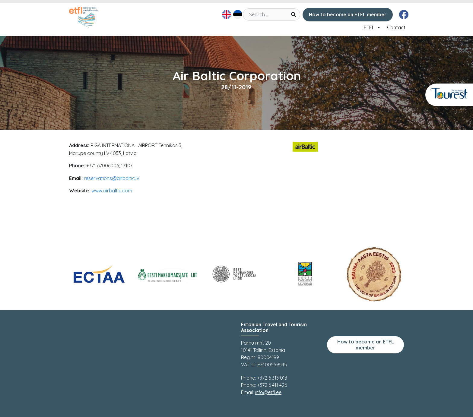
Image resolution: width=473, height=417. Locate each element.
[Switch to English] (225, 14)
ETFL (372, 27)
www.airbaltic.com (111, 191)
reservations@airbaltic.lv (111, 178)
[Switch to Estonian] (237, 14)
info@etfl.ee (268, 392)
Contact (396, 27)
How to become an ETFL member (347, 14)
